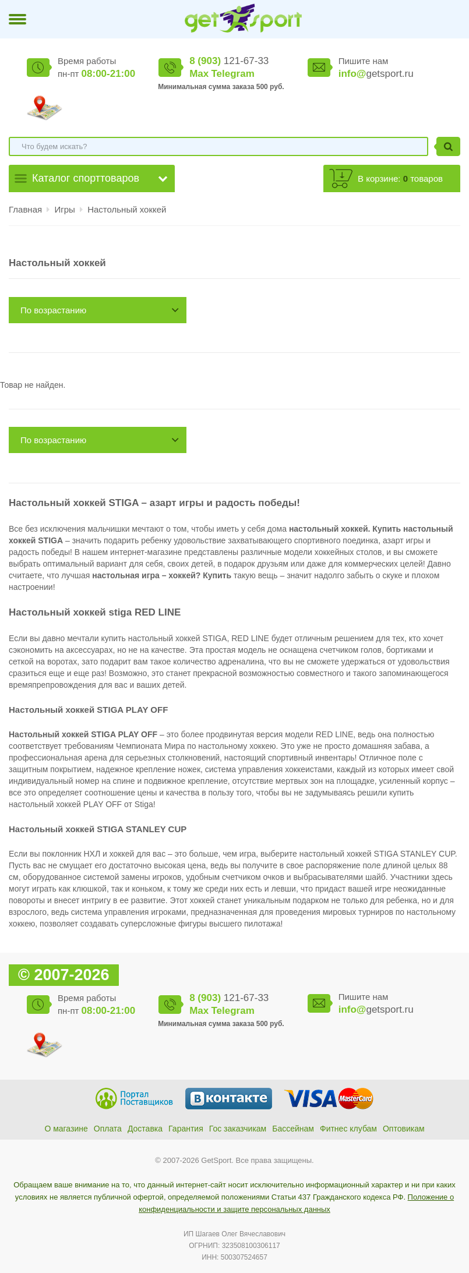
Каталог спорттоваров (85, 178)
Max (199, 73)
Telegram (232, 73)
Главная (25, 209)
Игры (65, 209)
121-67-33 (229, 60)
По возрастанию (53, 310)
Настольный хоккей (126, 209)
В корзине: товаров (400, 178)
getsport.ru (376, 73)
